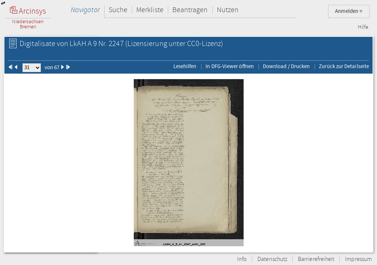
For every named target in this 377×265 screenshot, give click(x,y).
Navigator (85, 9)
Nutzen (228, 9)
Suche (118, 9)
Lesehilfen (185, 66)
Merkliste (149, 9)
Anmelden (349, 11)
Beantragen (190, 9)
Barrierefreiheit (316, 259)
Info (242, 259)
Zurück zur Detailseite (344, 66)
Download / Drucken (286, 66)
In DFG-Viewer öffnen (229, 66)
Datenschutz (272, 259)
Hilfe (363, 27)
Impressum (358, 259)
